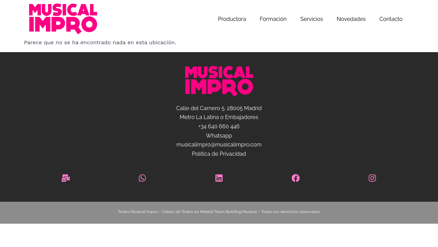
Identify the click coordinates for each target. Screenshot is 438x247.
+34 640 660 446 (219, 126)
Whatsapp (219, 135)
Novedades (351, 19)
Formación (273, 19)
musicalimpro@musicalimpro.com (218, 144)
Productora (232, 19)
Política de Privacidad (219, 154)
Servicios (311, 19)
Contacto (390, 19)
